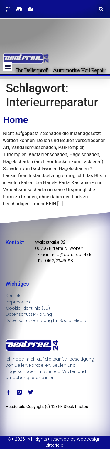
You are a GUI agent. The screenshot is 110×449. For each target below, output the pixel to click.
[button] (101, 8)
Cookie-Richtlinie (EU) (28, 308)
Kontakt (14, 296)
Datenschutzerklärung (29, 314)
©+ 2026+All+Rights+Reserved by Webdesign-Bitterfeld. (55, 442)
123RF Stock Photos (69, 406)
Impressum (18, 302)
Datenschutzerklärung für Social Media (46, 320)
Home (15, 119)
